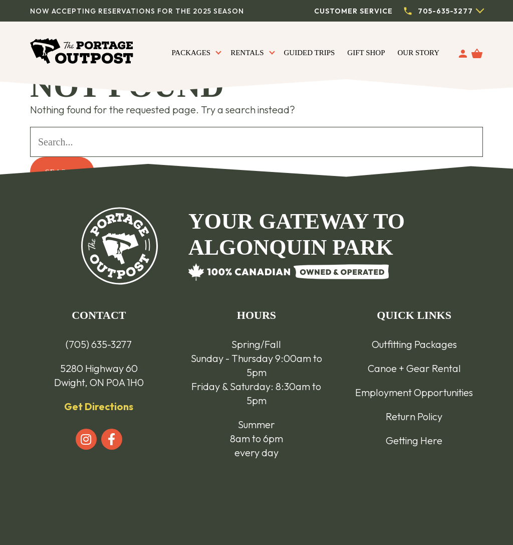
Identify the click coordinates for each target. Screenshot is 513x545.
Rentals (247, 53)
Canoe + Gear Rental (414, 368)
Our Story (419, 53)
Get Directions (98, 406)
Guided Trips (309, 53)
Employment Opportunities (414, 392)
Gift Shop (366, 53)
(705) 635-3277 (99, 344)
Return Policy (414, 416)
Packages (190, 53)
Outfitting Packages (414, 344)
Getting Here (414, 440)
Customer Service (353, 11)
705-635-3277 (445, 11)
